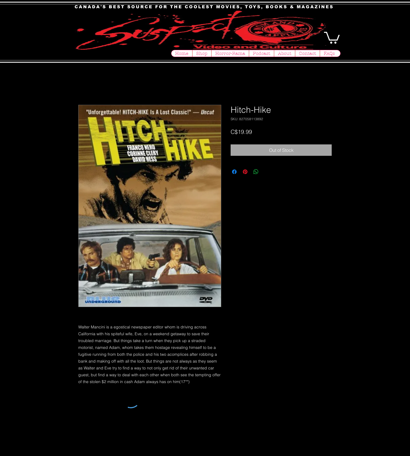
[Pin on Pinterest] (245, 171)
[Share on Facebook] (234, 171)
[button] (332, 37)
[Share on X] (266, 171)
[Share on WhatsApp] (256, 171)
